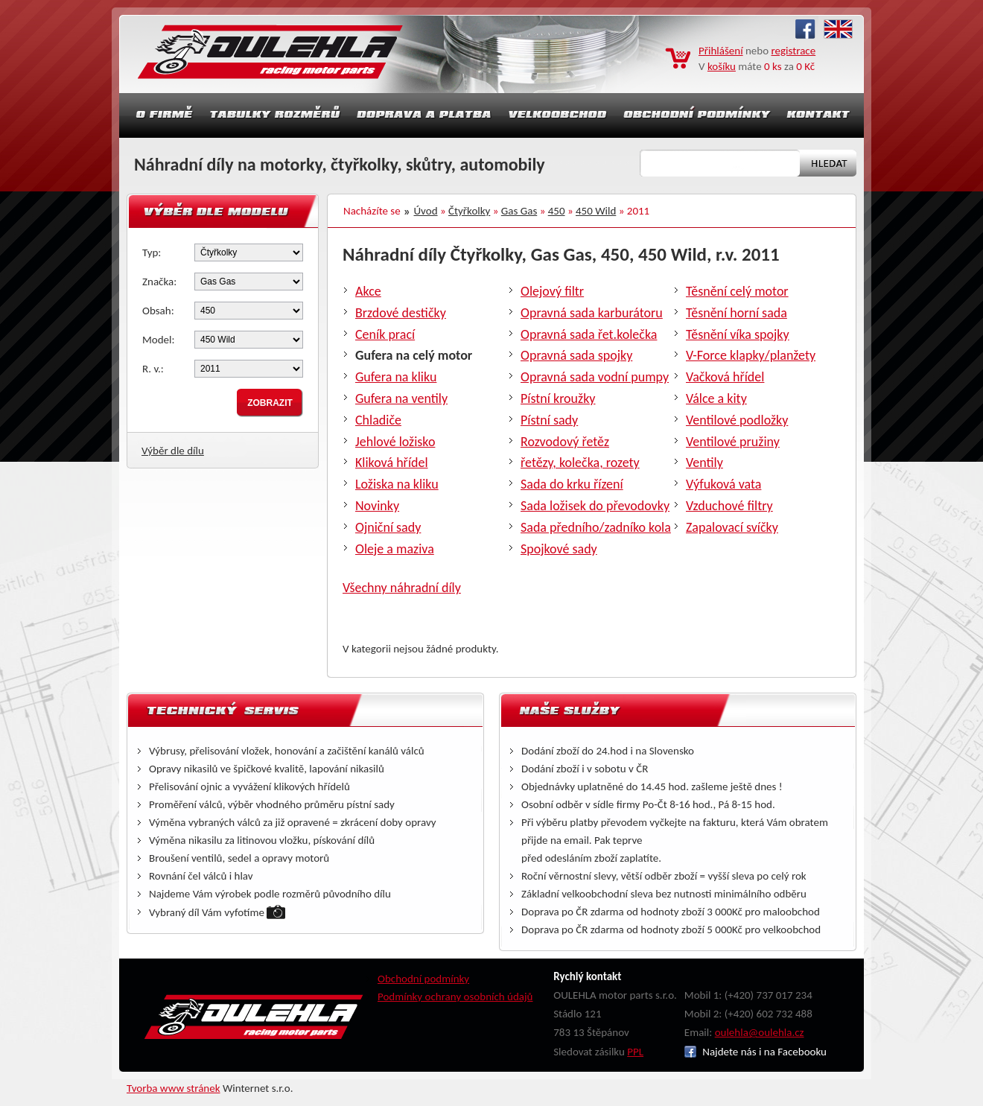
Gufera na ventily (401, 398)
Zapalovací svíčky (732, 527)
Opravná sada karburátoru (592, 313)
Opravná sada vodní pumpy (595, 377)
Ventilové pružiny (733, 441)
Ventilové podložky (737, 420)
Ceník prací (385, 334)
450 (556, 210)
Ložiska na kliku (397, 484)
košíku (721, 66)
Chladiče (378, 420)
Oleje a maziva (394, 549)
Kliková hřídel (391, 462)
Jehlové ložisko (395, 441)
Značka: (159, 281)
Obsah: (158, 310)
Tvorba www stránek (173, 1088)
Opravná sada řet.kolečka (589, 334)
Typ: (151, 252)
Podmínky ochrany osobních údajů (455, 996)
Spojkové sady (559, 549)
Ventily (704, 462)
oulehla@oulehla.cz (759, 1032)
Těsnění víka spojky (737, 334)
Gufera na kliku (395, 377)
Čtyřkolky (469, 210)
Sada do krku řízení (572, 484)
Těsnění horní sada (736, 313)
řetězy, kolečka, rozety (580, 462)
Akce (368, 291)
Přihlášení (721, 50)
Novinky (377, 506)
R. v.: (153, 368)
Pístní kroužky (558, 398)
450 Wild (596, 210)
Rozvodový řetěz (565, 441)
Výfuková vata (723, 484)
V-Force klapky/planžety (750, 355)
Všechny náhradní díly (402, 587)
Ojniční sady (388, 527)
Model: (158, 339)
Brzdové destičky (400, 313)
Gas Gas (519, 210)
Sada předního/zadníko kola (596, 527)
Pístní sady (549, 420)
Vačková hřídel (725, 377)
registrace (794, 50)
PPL (635, 1051)
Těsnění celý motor (737, 291)
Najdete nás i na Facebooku (755, 1051)
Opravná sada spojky (576, 355)
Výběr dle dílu (172, 450)
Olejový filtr (552, 291)
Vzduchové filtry (729, 506)
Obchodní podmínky (423, 978)
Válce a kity (716, 398)
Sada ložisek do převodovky (595, 506)
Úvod (426, 210)
